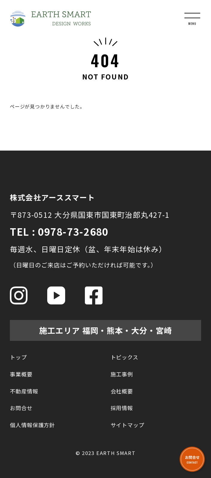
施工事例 (122, 374)
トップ (18, 357)
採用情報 (122, 408)
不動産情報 (24, 391)
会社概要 (122, 391)
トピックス (125, 357)
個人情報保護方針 (32, 425)
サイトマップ (127, 425)
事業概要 (21, 374)
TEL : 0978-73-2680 (59, 231)
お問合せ (21, 408)
